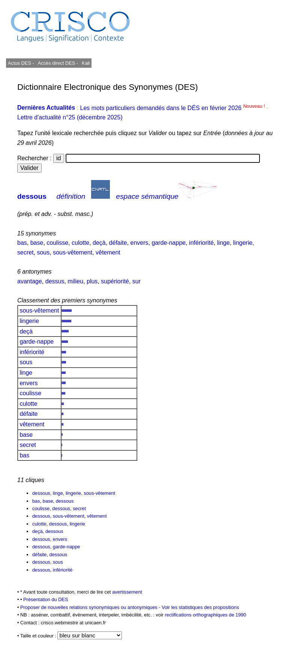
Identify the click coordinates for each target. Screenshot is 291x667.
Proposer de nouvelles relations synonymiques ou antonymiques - (91, 607)
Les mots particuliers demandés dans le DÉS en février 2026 (173, 108)
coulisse (57, 243)
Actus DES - (21, 63)
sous (43, 252)
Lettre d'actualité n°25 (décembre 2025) (70, 117)
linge (223, 243)
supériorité (115, 281)
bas (22, 243)
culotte (80, 243)
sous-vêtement (72, 252)
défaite (118, 243)
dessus (54, 281)
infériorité (201, 243)
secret (25, 252)
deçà (99, 243)
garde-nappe (169, 243)
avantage (29, 281)
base (37, 243)
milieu (75, 281)
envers (139, 243)
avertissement (127, 592)
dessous (31, 196)
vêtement (108, 252)
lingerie (243, 243)
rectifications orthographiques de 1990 (205, 615)
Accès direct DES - (58, 63)
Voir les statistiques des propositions (200, 607)
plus (92, 281)
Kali (86, 63)
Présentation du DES (45, 599)
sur (136, 281)
